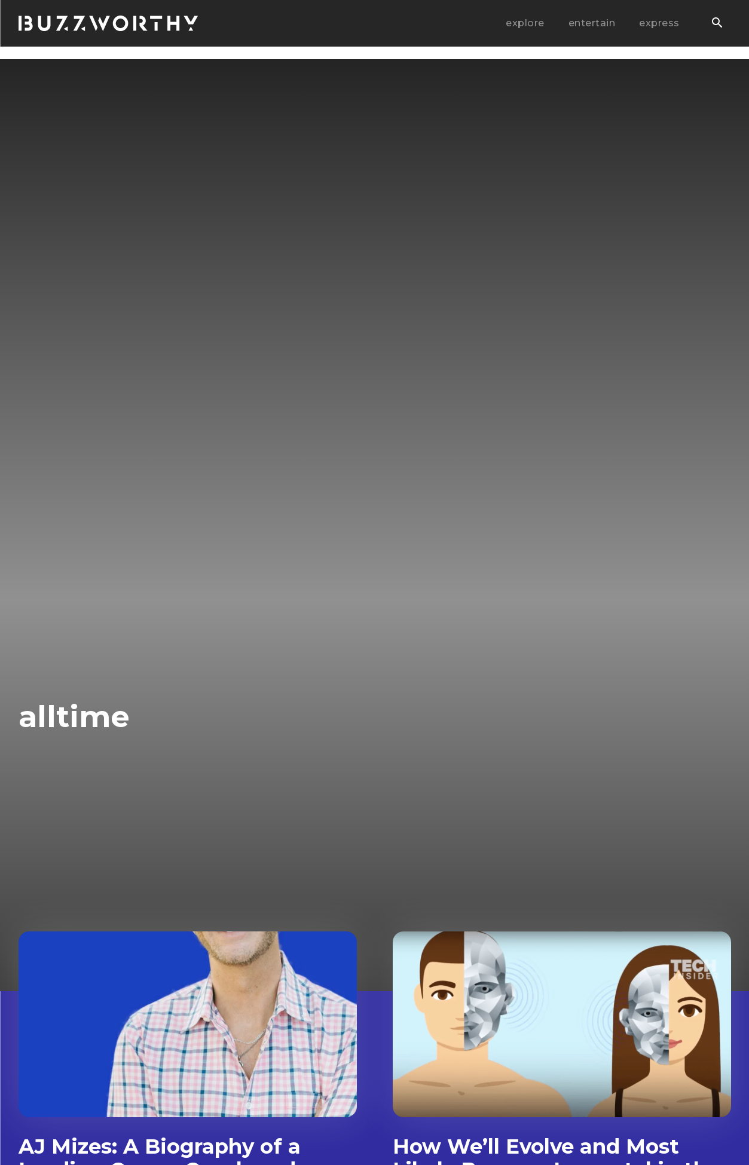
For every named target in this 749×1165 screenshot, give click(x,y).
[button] (717, 24)
